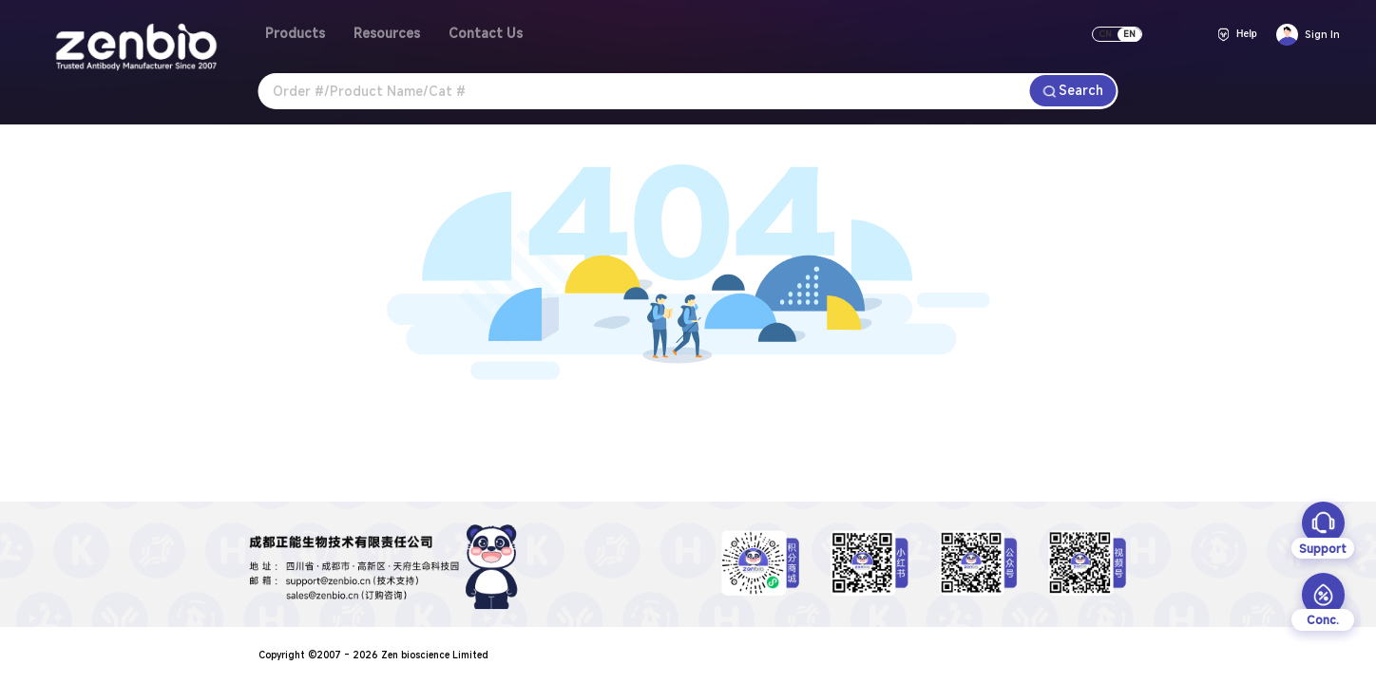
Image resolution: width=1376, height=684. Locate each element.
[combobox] (644, 91)
